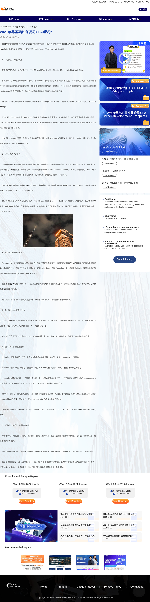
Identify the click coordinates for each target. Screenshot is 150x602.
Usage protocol (86, 586)
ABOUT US (129, 2)
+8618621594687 (99, 2)
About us (62, 586)
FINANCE (5, 26)
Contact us (136, 586)
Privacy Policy (112, 586)
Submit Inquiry (125, 259)
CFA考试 (31, 26)
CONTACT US (142, 2)
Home (43, 586)
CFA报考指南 (18, 26)
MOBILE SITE (116, 2)
